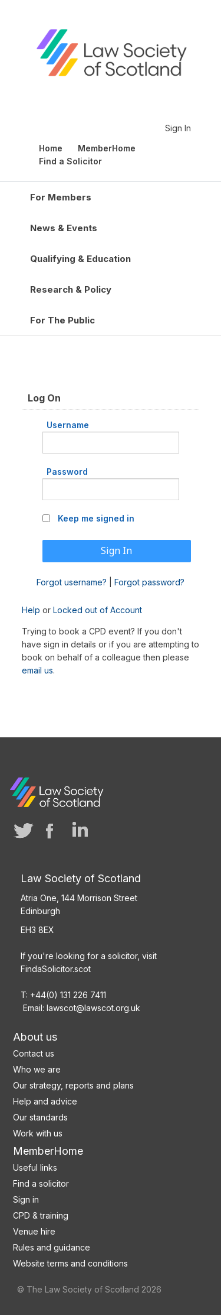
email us (37, 670)
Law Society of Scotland (111, 58)
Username (68, 425)
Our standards (40, 1117)
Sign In (178, 128)
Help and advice (45, 1101)
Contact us (33, 1053)
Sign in (26, 1199)
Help (31, 610)
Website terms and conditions (70, 1263)
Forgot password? (149, 582)
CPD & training (40, 1215)
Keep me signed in (96, 518)
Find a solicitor (41, 1183)
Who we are (37, 1069)
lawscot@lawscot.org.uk (93, 1008)
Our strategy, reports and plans (73, 1085)
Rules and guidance (51, 1247)
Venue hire (34, 1231)
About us (35, 1037)
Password (67, 472)
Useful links (35, 1167)
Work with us (37, 1133)
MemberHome (48, 1151)
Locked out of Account (97, 610)
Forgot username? (72, 582)
